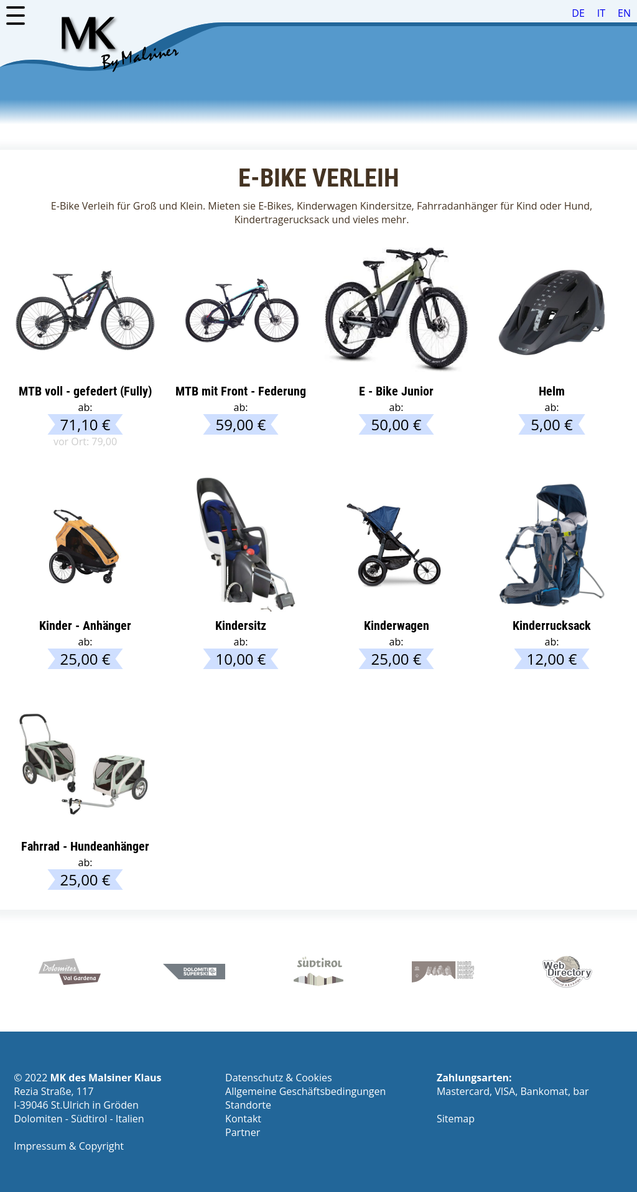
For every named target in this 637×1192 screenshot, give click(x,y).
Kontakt (243, 1118)
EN (624, 13)
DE (578, 13)
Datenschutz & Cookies (278, 1077)
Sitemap (456, 1118)
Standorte (248, 1105)
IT (601, 13)
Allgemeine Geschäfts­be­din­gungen (305, 1091)
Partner (242, 1132)
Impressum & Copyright (69, 1146)
